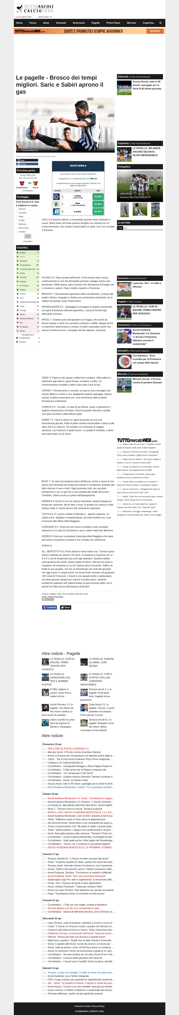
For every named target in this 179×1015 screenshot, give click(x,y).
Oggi (120, 228)
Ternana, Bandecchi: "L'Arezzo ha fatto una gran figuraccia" (78, 858)
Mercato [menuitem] (131, 23)
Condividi (49, 607)
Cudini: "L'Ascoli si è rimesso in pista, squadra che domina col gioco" (83, 926)
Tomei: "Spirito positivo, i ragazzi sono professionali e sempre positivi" (83, 830)
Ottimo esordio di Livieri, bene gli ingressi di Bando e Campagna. (62, 723)
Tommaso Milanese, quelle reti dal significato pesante (75, 993)
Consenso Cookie (82, 1006)
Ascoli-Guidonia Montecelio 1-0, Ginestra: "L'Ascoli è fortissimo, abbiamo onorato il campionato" (97, 802)
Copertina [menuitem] (148, 23)
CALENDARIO (81, 1011)
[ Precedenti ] (27, 191)
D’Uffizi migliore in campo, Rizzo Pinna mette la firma (60, 693)
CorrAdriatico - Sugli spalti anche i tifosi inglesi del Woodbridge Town (83, 840)
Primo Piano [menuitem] (113, 23)
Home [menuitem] (19, 23)
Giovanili (123, 350)
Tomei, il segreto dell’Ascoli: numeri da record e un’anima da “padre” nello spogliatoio (91, 944)
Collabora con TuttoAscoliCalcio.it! (65, 762)
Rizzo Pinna (24, 228)
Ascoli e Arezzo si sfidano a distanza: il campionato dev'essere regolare (84, 990)
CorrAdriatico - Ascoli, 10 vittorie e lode (68, 780)
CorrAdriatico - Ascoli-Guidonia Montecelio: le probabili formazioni (81, 837)
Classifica (22, 247)
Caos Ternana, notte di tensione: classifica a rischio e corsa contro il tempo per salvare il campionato (99, 923)
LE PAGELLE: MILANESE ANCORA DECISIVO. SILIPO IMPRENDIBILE (85, 805)
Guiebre (22, 232)
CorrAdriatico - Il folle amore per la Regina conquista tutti (77, 769)
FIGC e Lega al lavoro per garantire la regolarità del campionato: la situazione (88, 979)
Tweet (65, 607)
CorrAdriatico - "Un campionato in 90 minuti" (70, 773)
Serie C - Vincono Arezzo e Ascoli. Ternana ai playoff (75, 809)
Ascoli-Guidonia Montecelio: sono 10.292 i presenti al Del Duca (80, 816)
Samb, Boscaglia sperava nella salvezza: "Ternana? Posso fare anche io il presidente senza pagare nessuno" (104, 833)
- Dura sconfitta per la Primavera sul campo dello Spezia (147, 359)
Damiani (22, 209)
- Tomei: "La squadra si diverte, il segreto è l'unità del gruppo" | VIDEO (86, 983)
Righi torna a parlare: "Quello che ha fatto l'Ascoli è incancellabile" (82, 940)
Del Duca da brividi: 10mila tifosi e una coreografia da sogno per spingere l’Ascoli (89, 823)
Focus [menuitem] (32, 23)
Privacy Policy (98, 1006)
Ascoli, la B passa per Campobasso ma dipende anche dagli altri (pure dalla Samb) (90, 755)
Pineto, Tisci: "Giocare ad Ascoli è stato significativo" (75, 883)
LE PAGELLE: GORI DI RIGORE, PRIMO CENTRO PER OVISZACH (147, 310)
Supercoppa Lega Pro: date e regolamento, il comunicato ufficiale (81, 879)
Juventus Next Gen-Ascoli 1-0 (135, 197)
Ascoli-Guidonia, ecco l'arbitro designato (68, 976)
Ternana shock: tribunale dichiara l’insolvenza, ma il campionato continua (85, 865)
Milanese (22, 224)
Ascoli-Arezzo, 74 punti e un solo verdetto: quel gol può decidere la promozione (88, 986)
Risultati (27, 241)
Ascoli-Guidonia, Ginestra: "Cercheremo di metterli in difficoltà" (79, 872)
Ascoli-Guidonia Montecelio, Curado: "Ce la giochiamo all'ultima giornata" (85, 787)
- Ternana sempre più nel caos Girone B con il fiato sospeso (86, 954)
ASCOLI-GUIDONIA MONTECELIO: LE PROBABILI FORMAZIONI (82, 847)
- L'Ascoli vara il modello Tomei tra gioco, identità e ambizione (86, 961)
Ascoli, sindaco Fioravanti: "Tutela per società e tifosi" (75, 886)
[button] (27, 236)
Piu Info (98, 196)
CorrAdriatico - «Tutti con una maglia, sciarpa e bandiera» (77, 904)
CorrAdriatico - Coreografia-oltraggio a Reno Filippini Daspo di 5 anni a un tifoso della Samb (95, 766)
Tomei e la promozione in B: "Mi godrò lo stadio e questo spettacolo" (83, 826)
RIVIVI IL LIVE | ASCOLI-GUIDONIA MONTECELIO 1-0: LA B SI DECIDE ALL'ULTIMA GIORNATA (98, 812)
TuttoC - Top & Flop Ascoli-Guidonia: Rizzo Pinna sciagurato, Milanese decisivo (88, 759)
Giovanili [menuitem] (61, 23)
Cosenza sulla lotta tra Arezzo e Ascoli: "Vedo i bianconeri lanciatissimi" (84, 930)
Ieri (125, 228)
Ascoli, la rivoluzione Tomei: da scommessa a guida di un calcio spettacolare (86, 951)
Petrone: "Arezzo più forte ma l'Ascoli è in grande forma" (77, 937)
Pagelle (53, 594)
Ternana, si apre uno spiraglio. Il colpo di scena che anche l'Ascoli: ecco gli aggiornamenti (97, 972)
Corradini (22, 213)
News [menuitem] (46, 23)
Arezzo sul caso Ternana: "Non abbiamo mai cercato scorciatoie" (80, 890)
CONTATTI (93, 1011)
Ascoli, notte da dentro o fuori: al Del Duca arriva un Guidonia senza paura (85, 947)
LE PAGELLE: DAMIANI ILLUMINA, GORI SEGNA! (101, 662)
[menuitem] (160, 23)
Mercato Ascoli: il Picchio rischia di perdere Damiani (74, 752)
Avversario (124, 325)
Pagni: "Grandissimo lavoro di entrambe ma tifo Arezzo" (76, 893)
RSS (102, 1011)
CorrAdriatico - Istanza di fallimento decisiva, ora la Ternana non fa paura (85, 912)
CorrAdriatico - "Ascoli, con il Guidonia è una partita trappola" (79, 844)
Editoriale (123, 76)
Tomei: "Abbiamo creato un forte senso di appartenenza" (77, 819)
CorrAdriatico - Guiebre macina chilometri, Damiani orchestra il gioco (83, 776)
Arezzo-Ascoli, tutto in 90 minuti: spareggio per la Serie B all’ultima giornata (86, 783)
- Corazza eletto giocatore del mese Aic (75, 958)
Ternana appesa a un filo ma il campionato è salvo (73, 908)
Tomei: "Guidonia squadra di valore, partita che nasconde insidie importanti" (87, 862)
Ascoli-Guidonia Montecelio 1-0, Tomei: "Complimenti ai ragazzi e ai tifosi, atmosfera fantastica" (96, 798)
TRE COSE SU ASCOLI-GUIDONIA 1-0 (68, 748)
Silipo (21, 216)
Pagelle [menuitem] (96, 23)
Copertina (123, 143)
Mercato (122, 374)
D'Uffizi (22, 220)
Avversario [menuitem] (79, 23)
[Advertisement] (78, 630)
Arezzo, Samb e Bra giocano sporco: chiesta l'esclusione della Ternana (84, 869)
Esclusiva (123, 278)
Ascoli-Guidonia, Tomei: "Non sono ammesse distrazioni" (76, 876)
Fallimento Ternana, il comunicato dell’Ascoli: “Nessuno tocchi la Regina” (85, 933)
